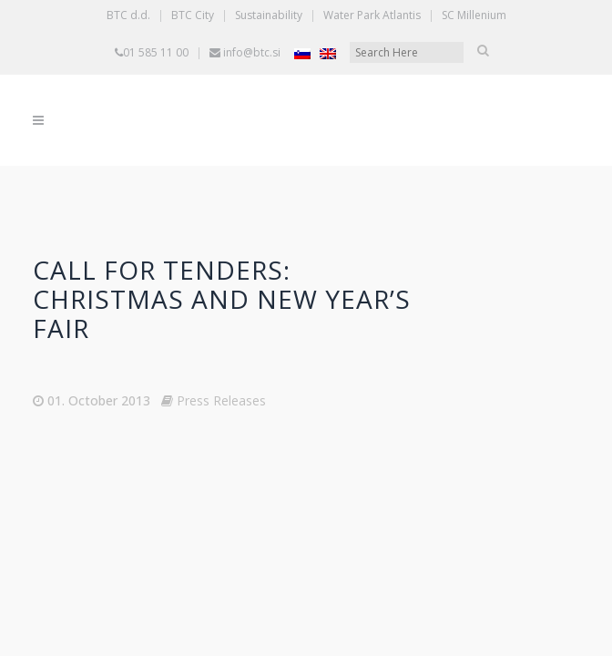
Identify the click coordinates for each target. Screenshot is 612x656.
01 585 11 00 (156, 52)
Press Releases (221, 400)
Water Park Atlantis (372, 15)
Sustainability (268, 15)
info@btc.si (251, 52)
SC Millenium (474, 15)
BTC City (192, 15)
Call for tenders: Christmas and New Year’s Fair (222, 298)
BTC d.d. (128, 15)
